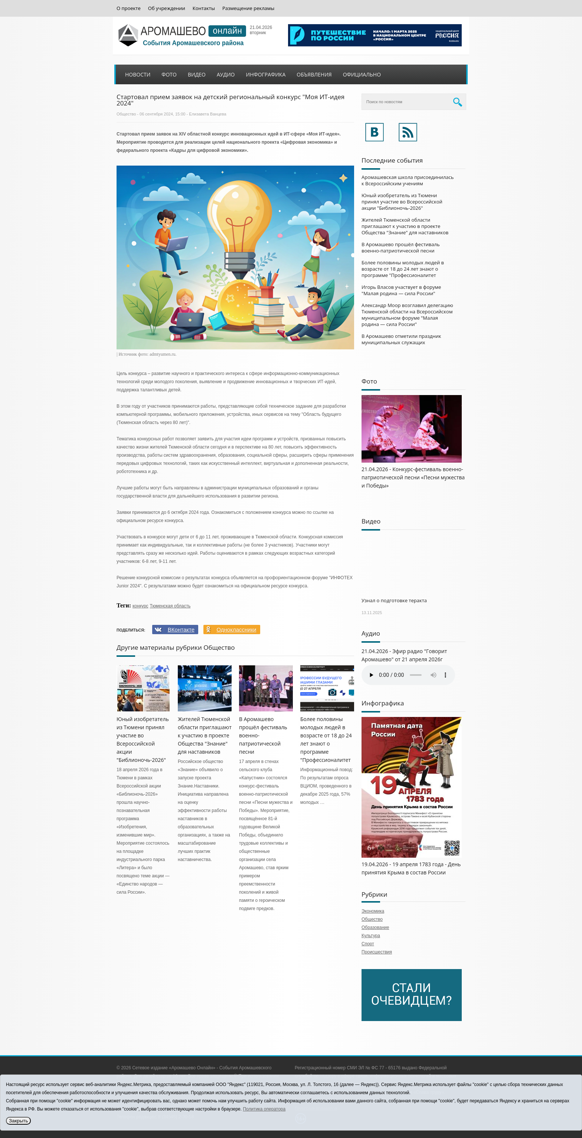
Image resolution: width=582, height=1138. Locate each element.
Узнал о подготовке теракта (394, 600)
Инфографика (266, 74)
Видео (197, 74)
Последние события (392, 160)
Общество (126, 114)
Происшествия (377, 952)
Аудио (226, 74)
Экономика (373, 911)
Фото (169, 74)
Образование (375, 927)
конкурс (140, 606)
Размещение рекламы (248, 8)
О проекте (129, 8)
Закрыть (18, 1121)
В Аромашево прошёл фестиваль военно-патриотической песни (401, 247)
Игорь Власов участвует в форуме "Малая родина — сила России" (401, 290)
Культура (371, 935)
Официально (362, 74)
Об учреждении (166, 8)
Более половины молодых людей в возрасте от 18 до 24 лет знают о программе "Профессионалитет (403, 268)
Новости (137, 74)
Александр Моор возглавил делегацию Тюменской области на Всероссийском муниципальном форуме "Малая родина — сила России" (407, 314)
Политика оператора (264, 1109)
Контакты (204, 8)
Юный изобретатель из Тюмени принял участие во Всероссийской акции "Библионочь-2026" (402, 201)
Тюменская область (170, 606)
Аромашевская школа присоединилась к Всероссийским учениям (408, 180)
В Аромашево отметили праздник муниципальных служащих (401, 339)
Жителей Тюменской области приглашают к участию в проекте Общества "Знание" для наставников (205, 735)
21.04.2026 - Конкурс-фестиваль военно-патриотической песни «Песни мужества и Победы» (413, 477)
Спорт (368, 943)
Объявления (314, 74)
